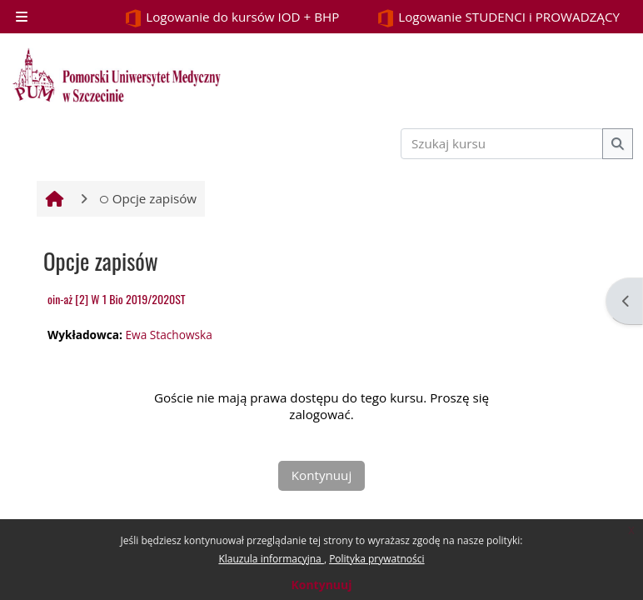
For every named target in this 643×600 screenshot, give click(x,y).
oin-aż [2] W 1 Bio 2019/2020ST (116, 299)
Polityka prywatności (376, 559)
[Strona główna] (116, 75)
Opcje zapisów (148, 198)
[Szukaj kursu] (502, 143)
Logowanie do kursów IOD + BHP (231, 18)
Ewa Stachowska (168, 334)
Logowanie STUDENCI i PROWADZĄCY (498, 18)
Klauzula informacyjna (270, 559)
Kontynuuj (321, 584)
